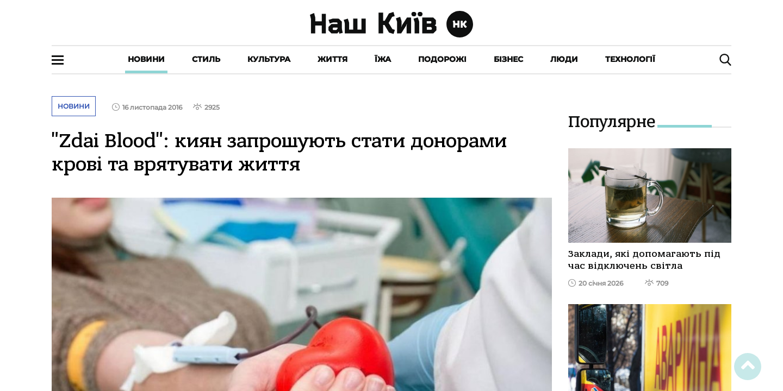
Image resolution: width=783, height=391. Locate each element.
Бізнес (508, 59)
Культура (268, 59)
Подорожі (442, 59)
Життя (332, 59)
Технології (630, 59)
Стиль (206, 59)
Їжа (383, 59)
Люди (564, 59)
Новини (146, 59)
